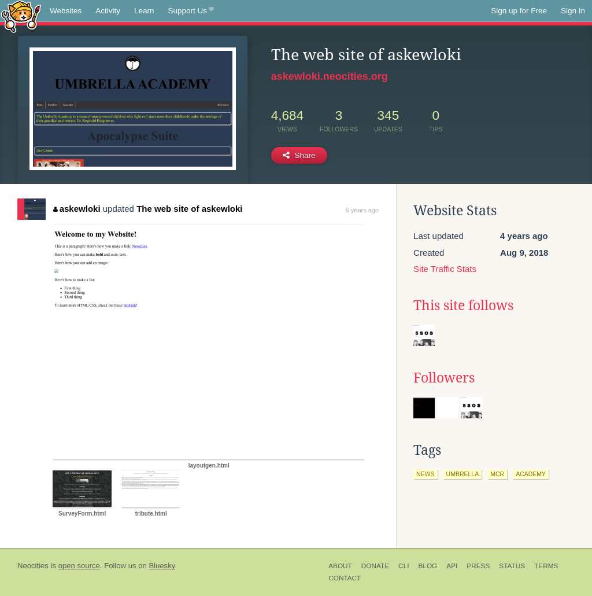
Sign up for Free (519, 10)
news (425, 473)
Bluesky (162, 565)
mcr (497, 473)
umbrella (462, 473)
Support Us (191, 11)
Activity (107, 10)
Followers (444, 377)
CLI (403, 566)
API (451, 566)
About (340, 566)
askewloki (76, 209)
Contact (344, 578)
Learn (144, 10)
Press (478, 566)
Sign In (573, 10)
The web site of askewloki (189, 209)
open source (79, 565)
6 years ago (362, 210)
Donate (375, 566)
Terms (546, 566)
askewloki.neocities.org (329, 76)
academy (531, 473)
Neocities (33, 565)
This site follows (463, 305)
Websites (66, 10)
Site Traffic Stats (444, 269)
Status (512, 566)
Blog (427, 566)
